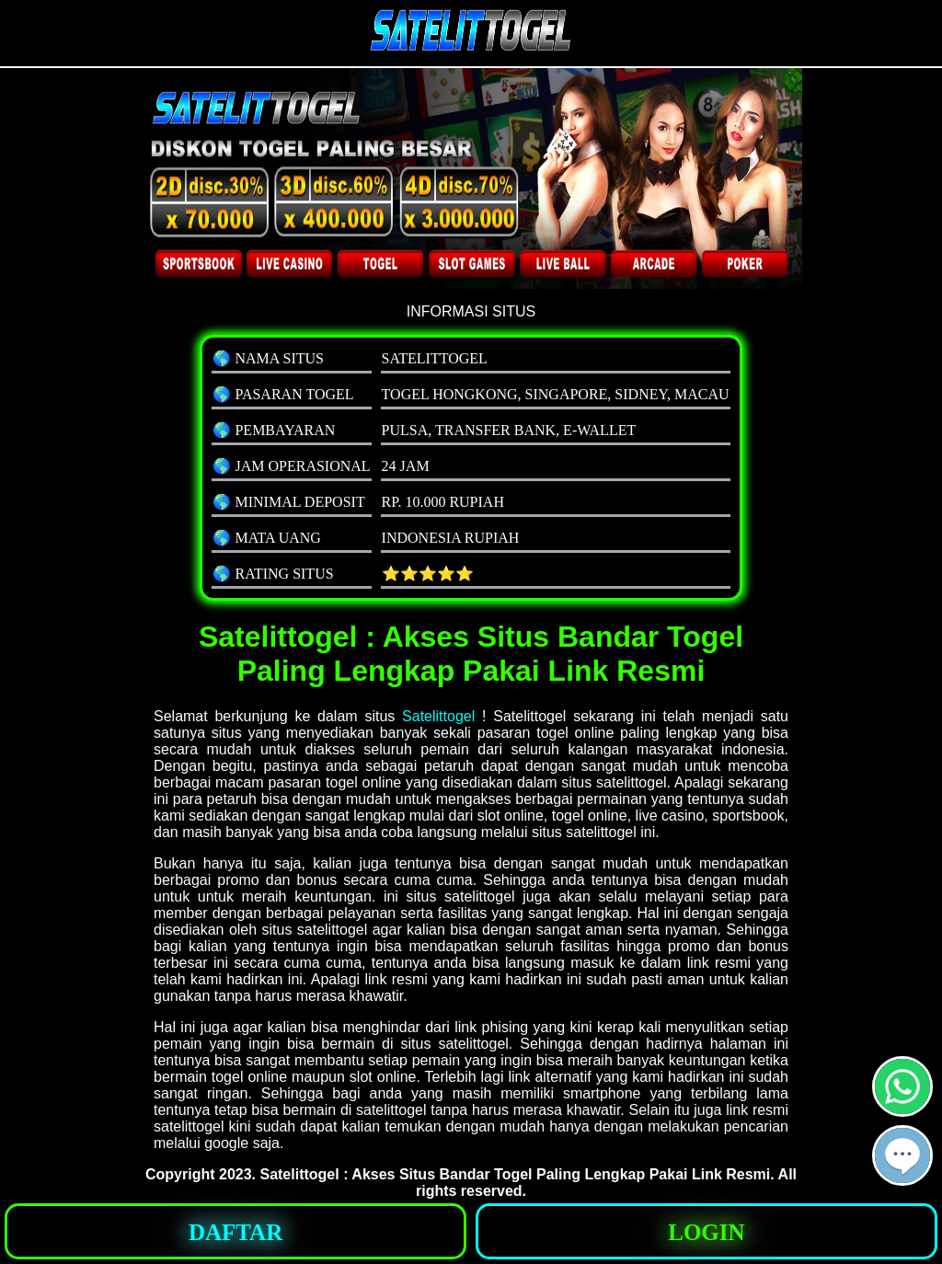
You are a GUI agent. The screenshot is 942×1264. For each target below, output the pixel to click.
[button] (902, 1155)
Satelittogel (438, 716)
